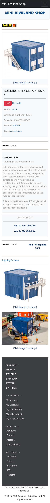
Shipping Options (10, 260)
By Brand (11, 378)
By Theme (11, 387)
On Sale (10, 369)
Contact (10, 435)
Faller (14, 109)
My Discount (12, 404)
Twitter (10, 461)
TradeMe (11, 474)
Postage (11, 439)
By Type (10, 383)
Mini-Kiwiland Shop (14, 4)
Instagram (12, 465)
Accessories (16, 130)
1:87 (8, 103)
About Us (11, 430)
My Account (12, 400)
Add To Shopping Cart (37, 246)
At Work (16, 125)
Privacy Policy (13, 444)
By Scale (11, 374)
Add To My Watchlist (25, 231)
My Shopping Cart (15, 418)
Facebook (11, 456)
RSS (8, 470)
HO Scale (16, 103)
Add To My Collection (25, 225)
